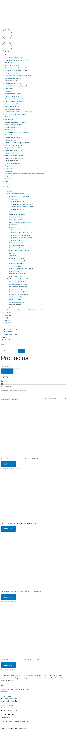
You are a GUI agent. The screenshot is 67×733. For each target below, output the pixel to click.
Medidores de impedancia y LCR (15, 96)
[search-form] (9, 350)
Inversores (8, 171)
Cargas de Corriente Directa (14, 148)
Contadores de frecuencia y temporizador (18, 75)
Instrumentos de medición (13, 57)
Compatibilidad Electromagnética (15, 122)
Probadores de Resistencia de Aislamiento (18, 112)
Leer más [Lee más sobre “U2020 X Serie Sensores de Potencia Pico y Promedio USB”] (8, 529)
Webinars (8, 184)
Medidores (8, 91)
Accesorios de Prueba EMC (13, 124)
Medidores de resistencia (13, 104)
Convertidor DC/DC (11, 168)
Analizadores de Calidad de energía (16, 68)
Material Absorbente (11, 140)
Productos (8, 55)
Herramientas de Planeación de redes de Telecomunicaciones (24, 174)
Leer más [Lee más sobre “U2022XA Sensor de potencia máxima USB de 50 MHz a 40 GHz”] (8, 665)
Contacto (8, 186)
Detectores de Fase (11, 81)
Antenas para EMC (11, 130)
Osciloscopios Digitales (12, 109)
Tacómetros (9, 119)
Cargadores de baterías (12, 166)
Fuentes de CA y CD (11, 153)
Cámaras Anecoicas (11, 135)
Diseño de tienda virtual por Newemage (13, 728)
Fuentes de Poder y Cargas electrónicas (17, 143)
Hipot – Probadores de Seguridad (16, 86)
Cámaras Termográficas (13, 78)
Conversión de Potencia (12, 163)
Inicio (2, 391)
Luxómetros (9, 88)
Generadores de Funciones (13, 83)
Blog (6, 181)
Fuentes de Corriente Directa (14, 158)
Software (8, 117)
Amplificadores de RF (12, 127)
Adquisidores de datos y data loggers (17, 60)
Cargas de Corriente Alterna (14, 145)
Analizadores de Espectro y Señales (16, 70)
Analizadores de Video (12, 73)
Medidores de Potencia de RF (14, 99)
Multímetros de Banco (12, 106)
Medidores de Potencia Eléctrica (15, 101)
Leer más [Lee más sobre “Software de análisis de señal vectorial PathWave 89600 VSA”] (8, 464)
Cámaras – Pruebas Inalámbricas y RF (17, 132)
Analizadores (9, 63)
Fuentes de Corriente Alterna (14, 155)
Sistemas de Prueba (11, 161)
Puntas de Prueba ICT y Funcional (15, 114)
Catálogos (8, 179)
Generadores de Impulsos (13, 137)
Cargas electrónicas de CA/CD (14, 150)
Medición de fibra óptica (13, 94)
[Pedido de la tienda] (54, 398)
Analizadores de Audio (12, 65)
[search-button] (21, 351)
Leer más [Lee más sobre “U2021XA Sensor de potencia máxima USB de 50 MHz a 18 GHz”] (8, 597)
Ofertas (7, 176)
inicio (3, 685)
